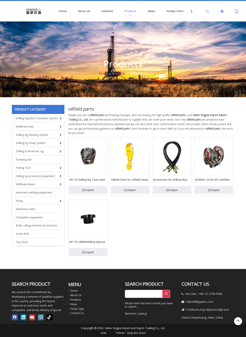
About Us (84, 11)
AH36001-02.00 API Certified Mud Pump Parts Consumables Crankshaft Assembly (212, 179)
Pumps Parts (175, 11)
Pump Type (77, 308)
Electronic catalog (136, 313)
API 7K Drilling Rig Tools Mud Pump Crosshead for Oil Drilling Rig (87, 179)
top (238, 320)
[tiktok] (49, 317)
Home (63, 11)
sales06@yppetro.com (199, 301)
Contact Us (77, 313)
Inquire (88, 190)
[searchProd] (143, 294)
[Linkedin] (23, 317)
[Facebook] (15, 317)
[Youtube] (32, 317)
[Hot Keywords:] (166, 294)
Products (130, 11)
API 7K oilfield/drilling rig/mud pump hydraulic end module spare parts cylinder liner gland (87, 241)
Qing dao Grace (136, 333)
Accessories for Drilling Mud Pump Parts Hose (170, 179)
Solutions (107, 11)
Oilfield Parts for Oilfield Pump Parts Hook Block (129, 179)
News (151, 11)
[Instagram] (41, 317)
